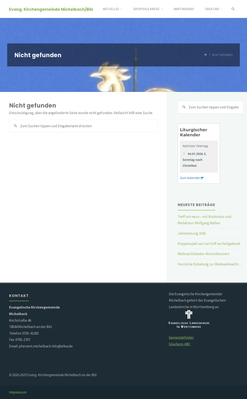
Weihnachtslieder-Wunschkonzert (203, 253)
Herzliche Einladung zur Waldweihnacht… (210, 264)
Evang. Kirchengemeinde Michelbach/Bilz (51, 9)
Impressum (17, 392)
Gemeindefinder (181, 337)
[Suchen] (233, 9)
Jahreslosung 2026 (192, 233)
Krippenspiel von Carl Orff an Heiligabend (209, 243)
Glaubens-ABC (179, 344)
